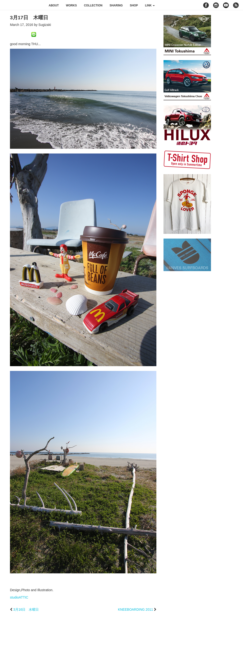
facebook (206, 5)
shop (134, 5)
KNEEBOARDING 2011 (135, 609)
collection (93, 5)
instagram (216, 5)
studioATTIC (19, 597)
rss (236, 5)
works (71, 5)
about (54, 5)
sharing (116, 5)
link (150, 5)
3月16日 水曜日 (26, 609)
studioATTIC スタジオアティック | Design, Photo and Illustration (23, 5)
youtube (226, 5)
